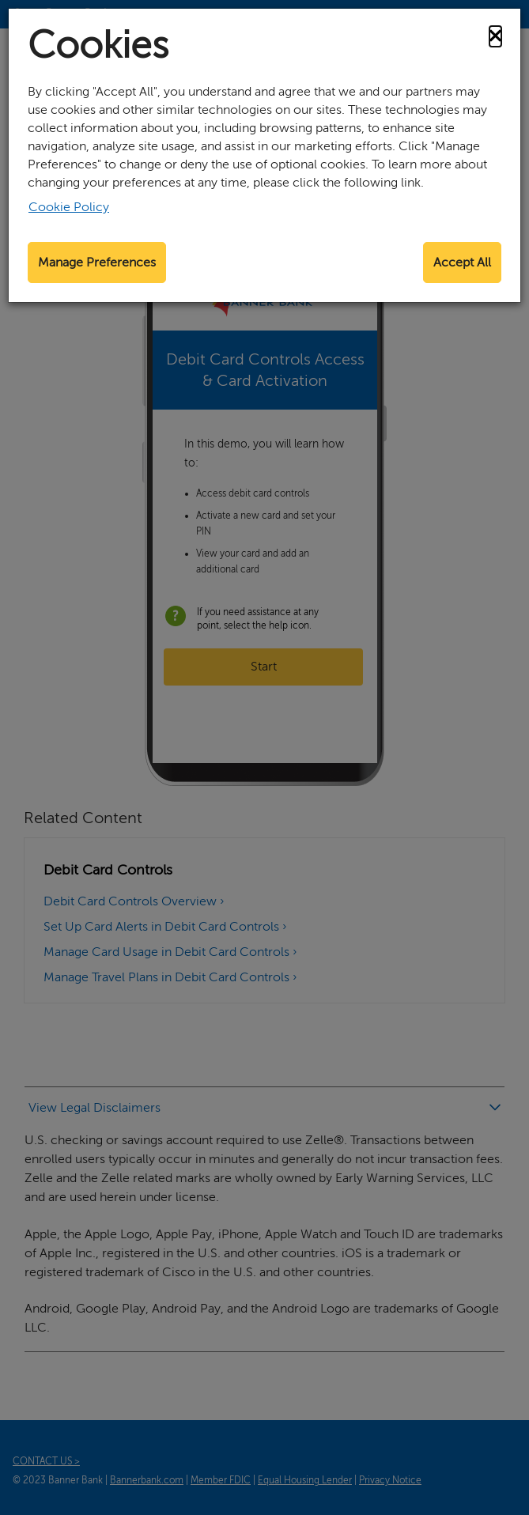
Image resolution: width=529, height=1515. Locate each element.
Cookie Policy (68, 207)
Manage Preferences (97, 262)
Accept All (462, 262)
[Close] (495, 36)
